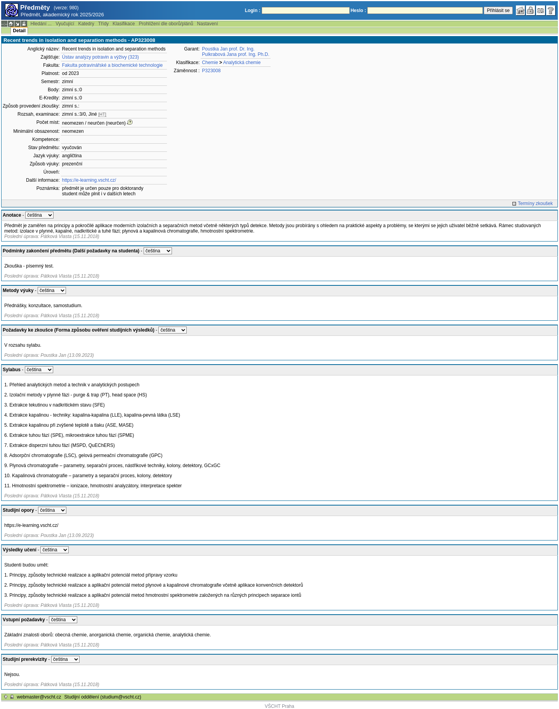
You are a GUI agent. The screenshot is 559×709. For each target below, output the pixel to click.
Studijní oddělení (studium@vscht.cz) (102, 697)
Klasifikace (124, 23)
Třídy (103, 23)
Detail (19, 30)
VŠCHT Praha (279, 706)
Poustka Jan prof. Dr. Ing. (228, 49)
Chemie (210, 62)
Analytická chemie (242, 62)
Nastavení (207, 23)
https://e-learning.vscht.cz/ (89, 180)
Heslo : (358, 10)
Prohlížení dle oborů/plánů (166, 23)
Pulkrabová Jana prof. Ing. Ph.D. (235, 54)
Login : (252, 10)
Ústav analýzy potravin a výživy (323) (100, 57)
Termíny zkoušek (535, 203)
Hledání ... (41, 23)
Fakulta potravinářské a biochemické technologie (112, 65)
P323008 (211, 70)
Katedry (86, 23)
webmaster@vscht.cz (39, 697)
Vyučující (65, 23)
